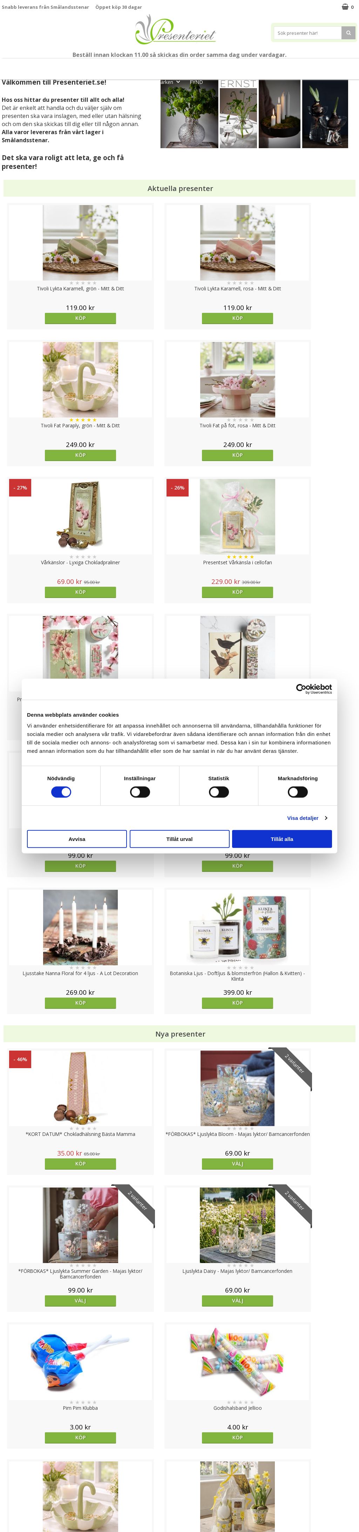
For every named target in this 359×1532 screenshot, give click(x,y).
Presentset (176, 66)
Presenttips (218, 66)
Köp (46, 318)
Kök (280, 66)
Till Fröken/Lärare (99, 66)
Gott (335, 66)
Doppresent (16, 1519)
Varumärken (15, 1466)
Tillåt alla (282, 839)
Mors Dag (55, 66)
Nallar (8, 1509)
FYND (196, 82)
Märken (170, 81)
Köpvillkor (13, 1477)
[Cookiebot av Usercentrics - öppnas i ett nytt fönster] (301, 689)
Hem (254, 66)
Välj (312, 1187)
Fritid (307, 66)
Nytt (22, 66)
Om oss (11, 1488)
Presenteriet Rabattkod (29, 1498)
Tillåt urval (180, 839)
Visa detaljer (302, 818)
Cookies (11, 1456)
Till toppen (180, 1431)
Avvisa (77, 839)
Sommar (138, 66)
